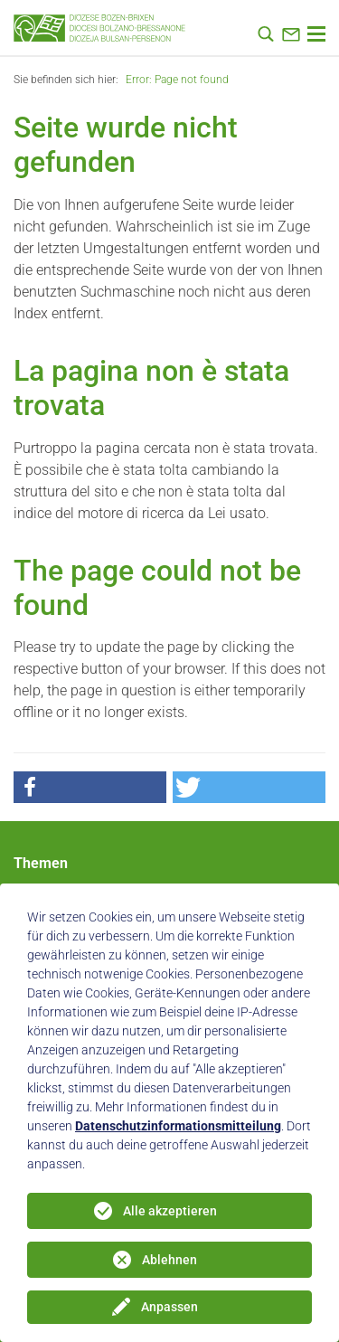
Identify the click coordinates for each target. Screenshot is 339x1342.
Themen (41, 863)
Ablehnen (169, 1259)
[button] (90, 787)
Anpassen (169, 1306)
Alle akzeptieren (170, 1211)
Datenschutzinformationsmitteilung (178, 1126)
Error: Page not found (177, 79)
